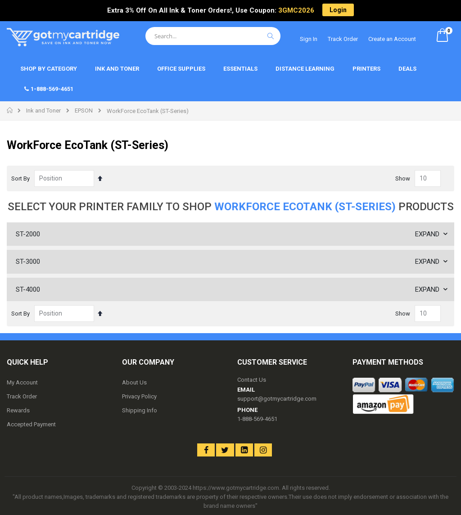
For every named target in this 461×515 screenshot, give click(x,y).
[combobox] (212, 36)
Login (338, 10)
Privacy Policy (139, 396)
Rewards (18, 410)
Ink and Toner (43, 110)
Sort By (20, 178)
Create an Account (392, 39)
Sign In (308, 39)
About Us (134, 382)
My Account (22, 382)
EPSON (84, 110)
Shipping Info (139, 410)
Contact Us (251, 379)
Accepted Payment (31, 424)
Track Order (343, 39)
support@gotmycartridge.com (276, 398)
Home (10, 110)
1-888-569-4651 (257, 419)
